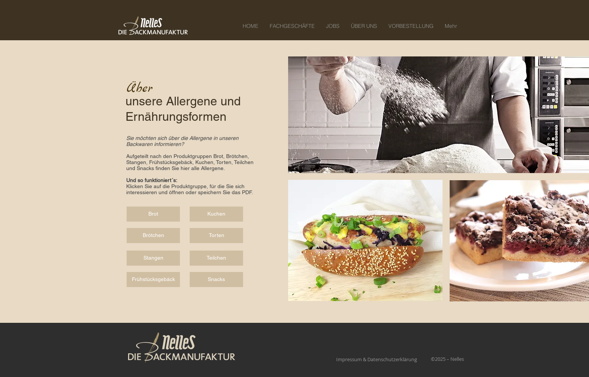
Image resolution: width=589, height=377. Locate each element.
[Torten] (216, 235)
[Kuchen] (216, 214)
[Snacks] (216, 279)
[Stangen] (153, 258)
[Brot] (153, 214)
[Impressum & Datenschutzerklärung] (376, 359)
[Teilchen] (216, 258)
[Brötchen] (153, 235)
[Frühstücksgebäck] (153, 279)
